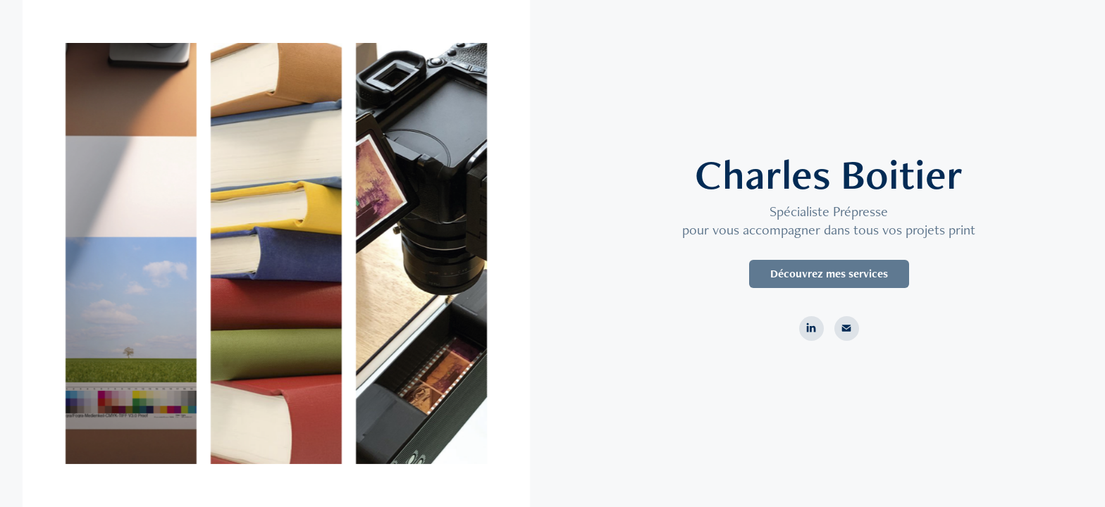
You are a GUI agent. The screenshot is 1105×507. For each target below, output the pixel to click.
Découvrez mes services (829, 273)
